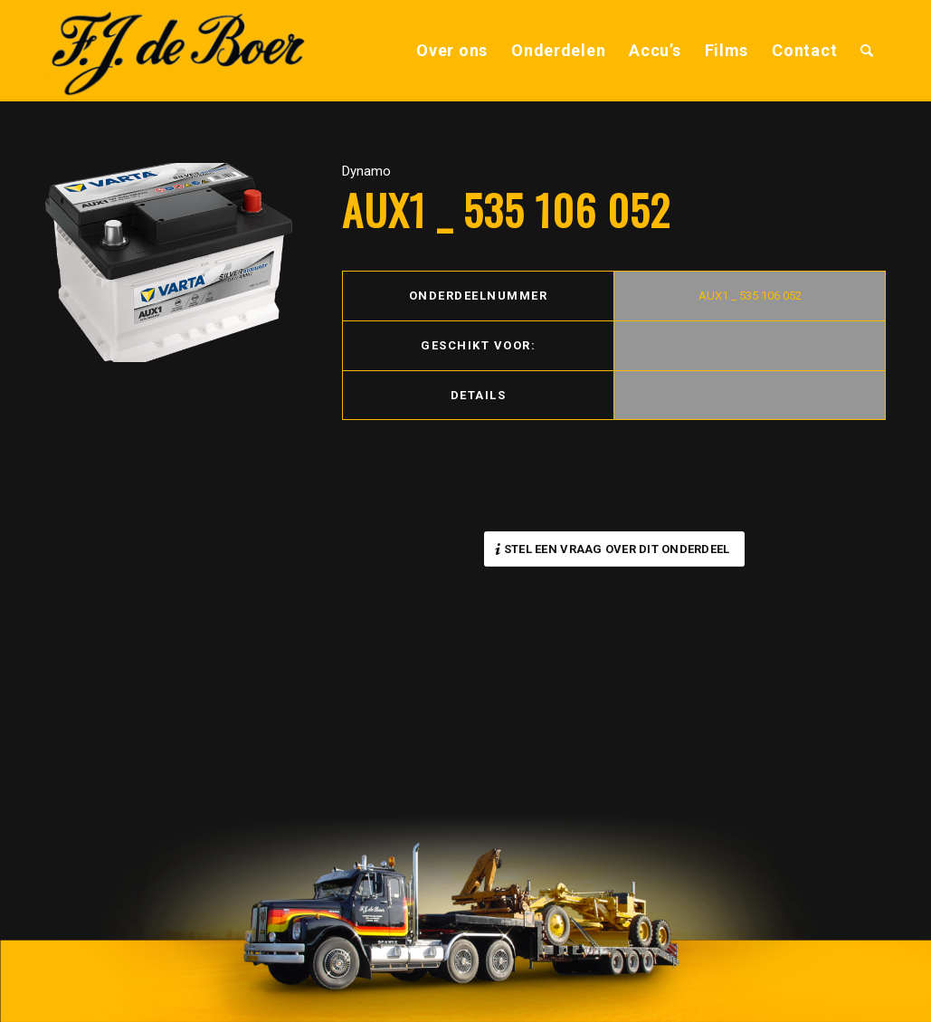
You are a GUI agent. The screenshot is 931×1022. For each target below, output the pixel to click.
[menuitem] (451, 50)
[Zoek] (867, 50)
